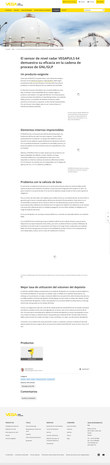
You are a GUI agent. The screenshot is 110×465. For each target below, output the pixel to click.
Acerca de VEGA (71, 428)
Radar (33, 381)
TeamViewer (50, 446)
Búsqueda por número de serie (33, 432)
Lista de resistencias (52, 437)
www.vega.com (91, 447)
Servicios (49, 425)
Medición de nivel (11, 431)
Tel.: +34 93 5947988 (93, 440)
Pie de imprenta (35, 457)
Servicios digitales (11, 440)
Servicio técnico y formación (42, 10)
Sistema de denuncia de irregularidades (77, 457)
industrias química (37, 81)
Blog (68, 440)
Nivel (28, 381)
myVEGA (28, 436)
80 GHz (23, 381)
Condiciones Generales (21, 457)
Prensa (69, 437)
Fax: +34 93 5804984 (93, 443)
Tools (28, 425)
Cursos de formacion (52, 431)
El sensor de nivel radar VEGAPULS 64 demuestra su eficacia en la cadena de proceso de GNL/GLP (40, 49)
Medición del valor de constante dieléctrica (52, 442)
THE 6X (64, 10)
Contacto (69, 431)
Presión (8, 437)
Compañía (56, 10)
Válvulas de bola (41, 381)
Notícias (69, 434)
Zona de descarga (26, 10)
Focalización (50, 381)
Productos (9, 10)
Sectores (16, 10)
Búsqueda (29, 443)
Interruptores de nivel (12, 434)
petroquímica (49, 81)
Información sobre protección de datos (53, 457)
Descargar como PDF (28, 388)
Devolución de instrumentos (54, 428)
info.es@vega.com (92, 445)
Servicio (48, 434)
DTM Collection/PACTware (33, 439)
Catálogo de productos (12, 428)
